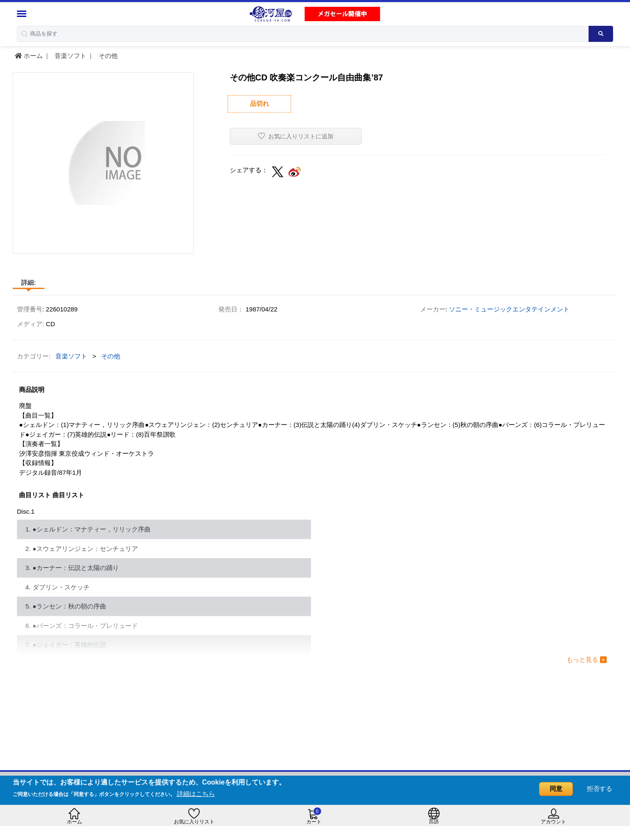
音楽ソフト (69, 55)
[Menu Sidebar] (22, 13)
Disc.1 (26, 511)
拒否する (599, 788)
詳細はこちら (196, 793)
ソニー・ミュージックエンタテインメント (509, 309)
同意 (556, 788)
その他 (107, 55)
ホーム (29, 55)
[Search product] (601, 34)
